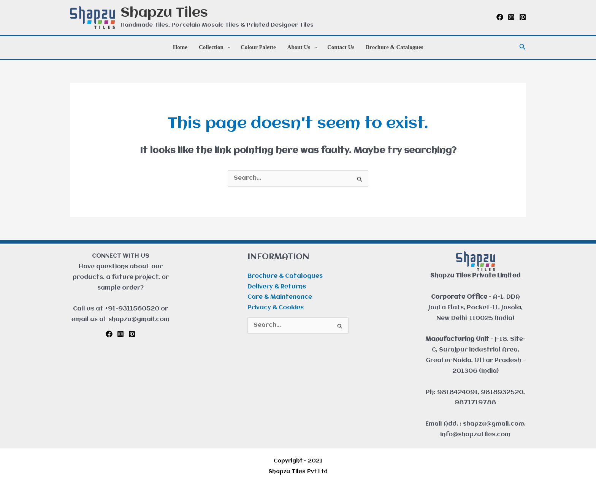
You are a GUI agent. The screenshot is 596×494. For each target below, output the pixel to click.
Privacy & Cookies (275, 308)
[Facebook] (499, 17)
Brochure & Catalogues (285, 276)
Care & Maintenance (279, 297)
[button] (522, 47)
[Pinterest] (522, 17)
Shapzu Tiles (164, 13)
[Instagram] (511, 17)
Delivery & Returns (276, 287)
